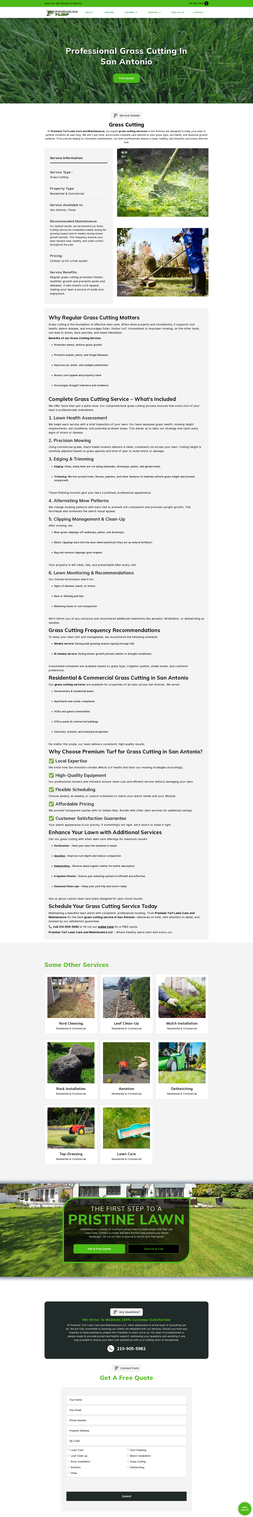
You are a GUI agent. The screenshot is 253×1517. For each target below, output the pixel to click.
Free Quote (126, 78)
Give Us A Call (153, 1249)
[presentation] (87, 1483)
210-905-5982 (196, 3)
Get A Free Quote (99, 1249)
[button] (131, 12)
